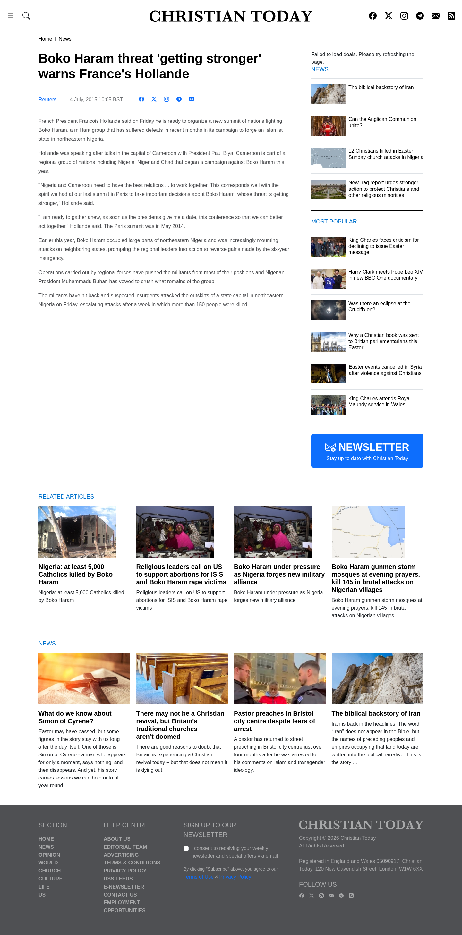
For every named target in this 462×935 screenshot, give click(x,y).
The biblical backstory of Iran (376, 713)
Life (44, 886)
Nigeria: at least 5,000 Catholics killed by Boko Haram (75, 574)
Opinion (49, 854)
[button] (10, 17)
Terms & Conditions (132, 862)
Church (49, 870)
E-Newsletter (124, 886)
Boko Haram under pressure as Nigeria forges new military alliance (279, 574)
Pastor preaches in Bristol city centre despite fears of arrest (274, 721)
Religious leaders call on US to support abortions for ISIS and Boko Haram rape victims (181, 574)
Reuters (47, 99)
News (65, 39)
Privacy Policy (125, 870)
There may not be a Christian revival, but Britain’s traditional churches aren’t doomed (180, 725)
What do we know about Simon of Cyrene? (75, 717)
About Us (117, 839)
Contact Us (120, 894)
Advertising (121, 854)
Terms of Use (199, 877)
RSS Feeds (118, 878)
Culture (50, 878)
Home (45, 39)
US (42, 894)
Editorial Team (125, 847)
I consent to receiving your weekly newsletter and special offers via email (234, 852)
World (48, 862)
